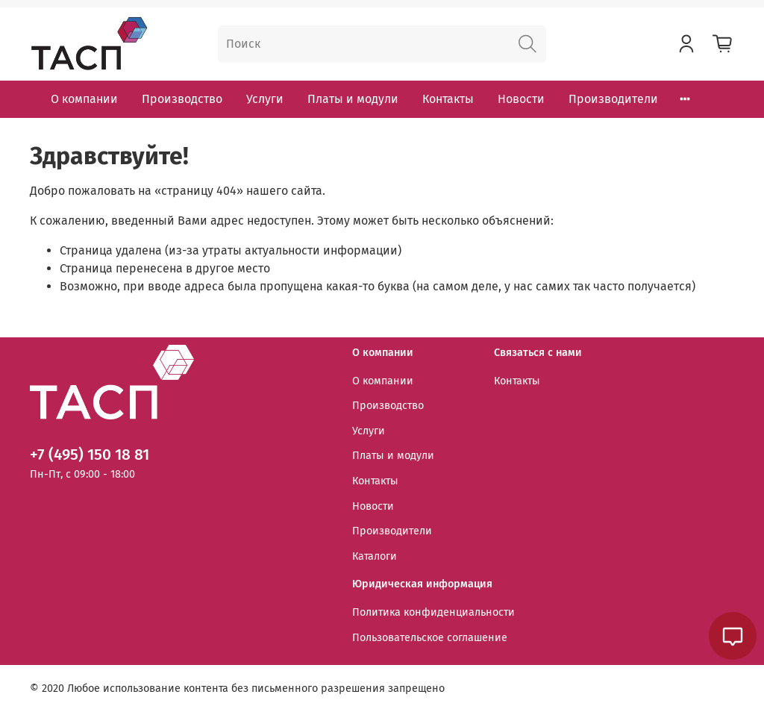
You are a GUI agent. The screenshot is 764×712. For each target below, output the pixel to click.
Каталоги (374, 556)
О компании (84, 99)
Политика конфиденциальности (433, 612)
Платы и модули (352, 99)
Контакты (448, 99)
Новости (521, 99)
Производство (182, 99)
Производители (613, 99)
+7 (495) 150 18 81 (89, 455)
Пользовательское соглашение (429, 637)
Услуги (265, 99)
